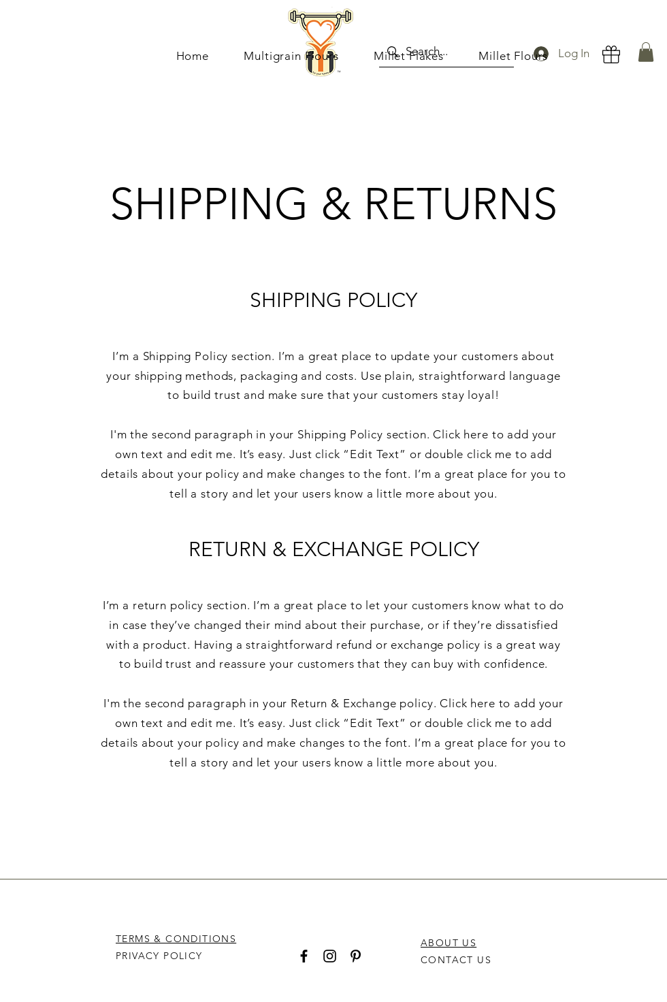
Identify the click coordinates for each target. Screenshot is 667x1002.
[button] (646, 52)
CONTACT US (456, 960)
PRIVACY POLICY (161, 956)
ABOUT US (448, 943)
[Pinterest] (355, 956)
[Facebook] (303, 956)
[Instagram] (329, 956)
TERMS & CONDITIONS (176, 939)
